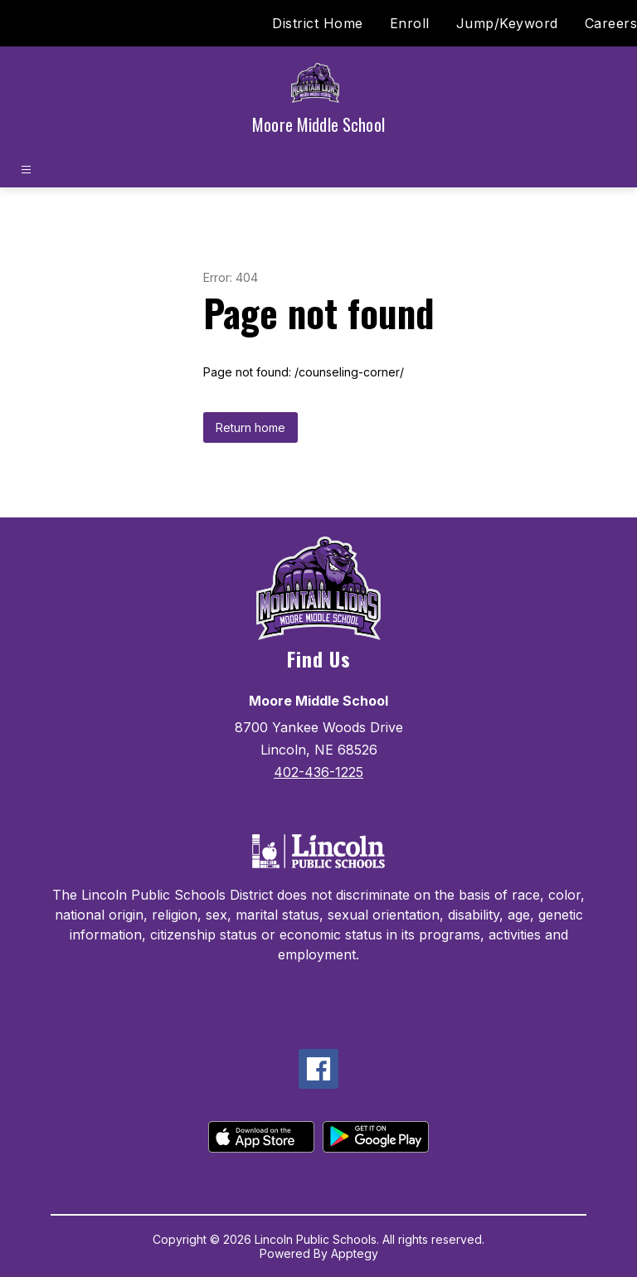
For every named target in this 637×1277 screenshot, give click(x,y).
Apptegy (354, 1253)
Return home (250, 427)
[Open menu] (26, 169)
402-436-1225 (318, 772)
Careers (611, 23)
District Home (317, 23)
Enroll (410, 23)
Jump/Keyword (507, 23)
